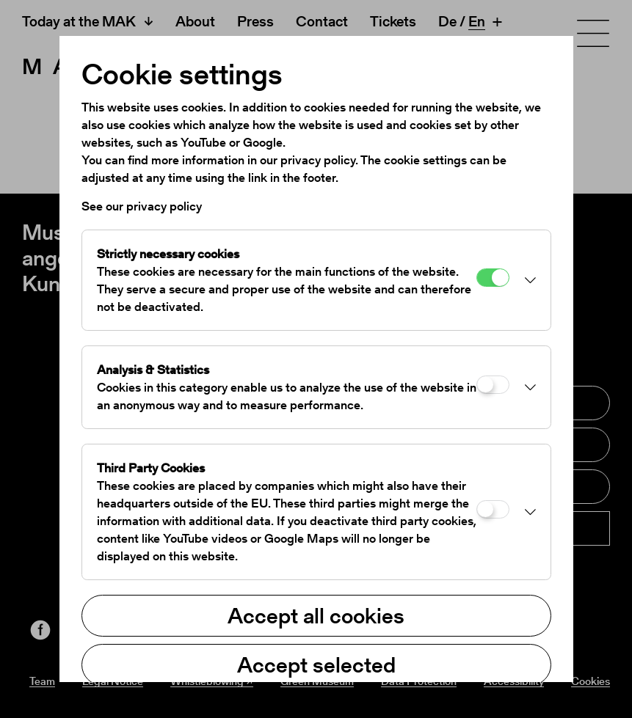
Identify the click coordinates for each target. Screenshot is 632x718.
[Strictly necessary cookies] (492, 277)
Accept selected (316, 664)
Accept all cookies (316, 615)
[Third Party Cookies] (492, 509)
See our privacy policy (141, 206)
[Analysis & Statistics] (492, 385)
